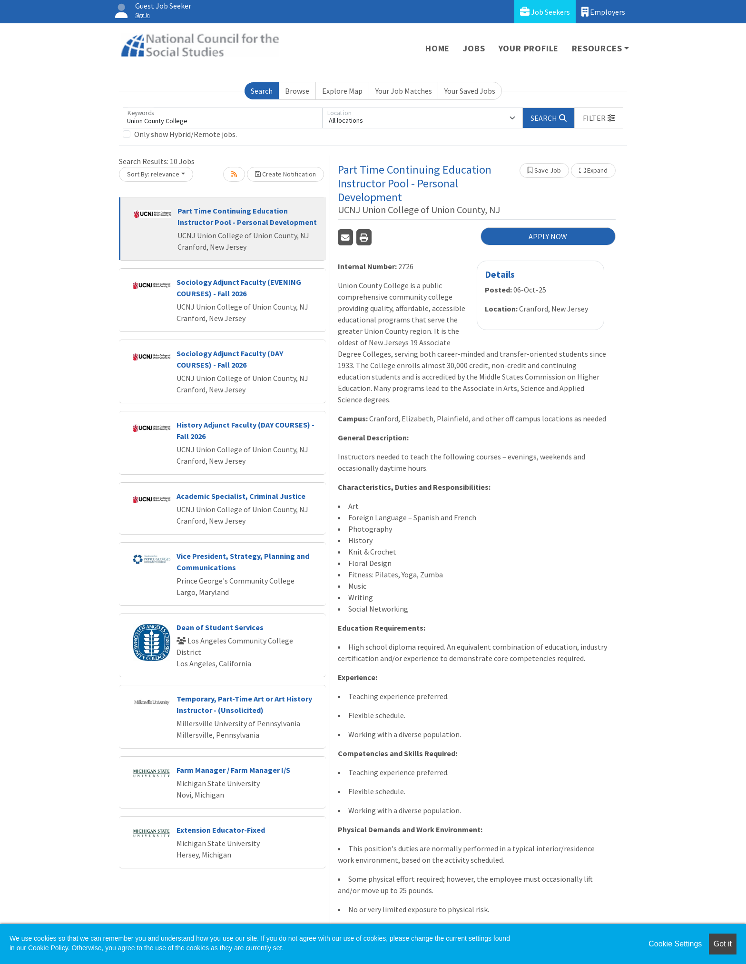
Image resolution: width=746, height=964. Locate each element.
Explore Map (342, 91)
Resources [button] (597, 48)
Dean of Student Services (220, 627)
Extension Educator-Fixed (221, 830)
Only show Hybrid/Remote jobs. (185, 134)
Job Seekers (545, 12)
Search (262, 91)
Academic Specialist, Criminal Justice (241, 496)
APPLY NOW (548, 236)
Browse (297, 91)
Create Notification (285, 174)
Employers (603, 12)
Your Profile (529, 48)
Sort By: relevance (153, 174)
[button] (599, 117)
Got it (723, 944)
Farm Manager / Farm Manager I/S (233, 770)
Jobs (474, 48)
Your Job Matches (403, 91)
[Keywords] (223, 117)
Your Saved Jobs (469, 91)
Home (437, 48)
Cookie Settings (675, 944)
